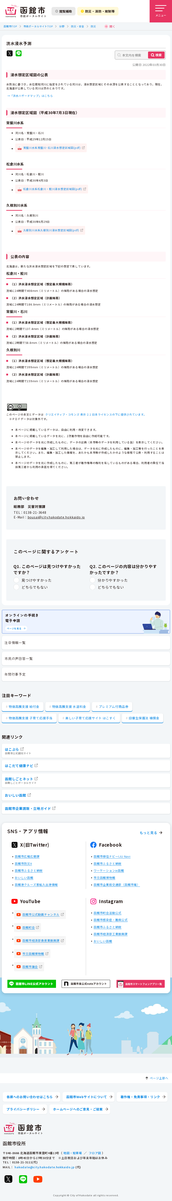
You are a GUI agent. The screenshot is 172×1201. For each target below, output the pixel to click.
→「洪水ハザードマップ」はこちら (30, 96)
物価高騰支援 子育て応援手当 (31, 718)
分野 (61, 26)
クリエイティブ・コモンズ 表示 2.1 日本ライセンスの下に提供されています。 (95, 414)
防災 (93, 26)
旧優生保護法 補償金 (144, 718)
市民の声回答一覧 (18, 658)
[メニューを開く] (161, 11)
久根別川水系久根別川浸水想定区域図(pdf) (51, 230)
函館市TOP (10, 26)
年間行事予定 (15, 674)
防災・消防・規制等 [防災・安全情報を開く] (98, 11)
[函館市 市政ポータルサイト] (25, 11)
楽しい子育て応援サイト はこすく (90, 718)
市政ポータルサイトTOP (38, 26)
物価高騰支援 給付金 (24, 706)
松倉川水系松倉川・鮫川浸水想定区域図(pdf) (52, 189)
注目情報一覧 (15, 642)
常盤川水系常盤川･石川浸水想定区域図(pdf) (52, 148)
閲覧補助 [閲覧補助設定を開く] (63, 11)
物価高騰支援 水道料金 (69, 706)
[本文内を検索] (140, 55)
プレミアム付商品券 (113, 706)
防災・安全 (77, 26)
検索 (158, 55)
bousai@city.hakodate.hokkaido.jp (56, 517)
